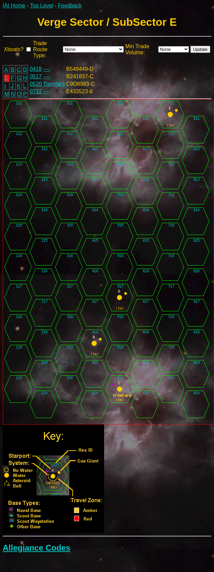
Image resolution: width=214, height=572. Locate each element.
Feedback (69, 5)
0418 (36, 69)
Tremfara (54, 84)
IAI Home (14, 5)
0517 (36, 76)
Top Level (41, 5)
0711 (36, 91)
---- (46, 69)
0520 (36, 84)
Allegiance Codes (36, 547)
